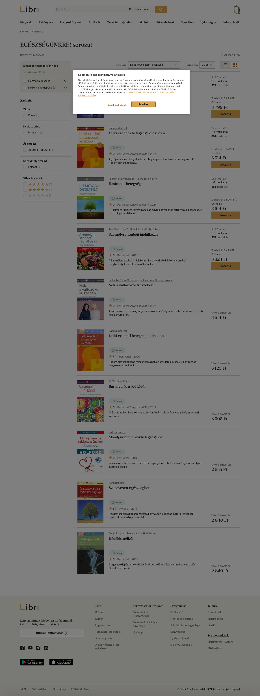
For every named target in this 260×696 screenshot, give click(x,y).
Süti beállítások (117, 105)
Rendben (143, 104)
